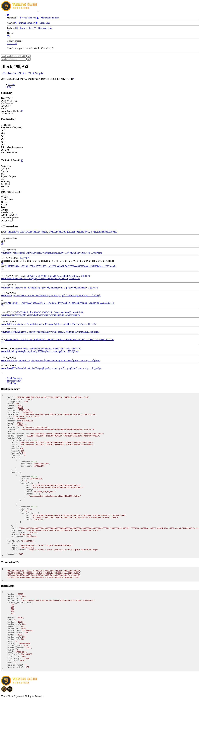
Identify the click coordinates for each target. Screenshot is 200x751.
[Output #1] (6, 258)
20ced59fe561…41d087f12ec (18, 339)
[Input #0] (6, 238)
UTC (9, 43)
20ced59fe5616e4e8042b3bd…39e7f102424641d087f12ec (87, 339)
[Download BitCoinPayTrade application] (4, 742)
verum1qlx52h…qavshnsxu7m (66, 278)
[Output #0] (6, 250)
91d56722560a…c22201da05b (19, 266)
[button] (8, 15)
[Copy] (73, 79)
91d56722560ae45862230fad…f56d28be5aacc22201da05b (89, 266)
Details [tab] (11, 84)
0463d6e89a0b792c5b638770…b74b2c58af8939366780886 (89, 232)
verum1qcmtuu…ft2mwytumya (65, 315)
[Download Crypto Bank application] (10, 742)
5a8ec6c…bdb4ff (53, 348)
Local (14, 43)
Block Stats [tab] (12, 383)
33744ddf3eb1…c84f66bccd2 (18, 303)
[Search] (28, 56)
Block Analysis (34, 73)
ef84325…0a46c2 (54, 312)
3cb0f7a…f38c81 (61, 276)
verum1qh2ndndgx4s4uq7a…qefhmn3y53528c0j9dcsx (26, 351)
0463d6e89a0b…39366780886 (19, 232)
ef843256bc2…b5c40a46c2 (30, 312)
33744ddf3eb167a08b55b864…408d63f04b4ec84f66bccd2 (87, 303)
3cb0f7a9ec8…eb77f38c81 (38, 276)
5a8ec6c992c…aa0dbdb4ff (30, 348)
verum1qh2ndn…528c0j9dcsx (65, 351)
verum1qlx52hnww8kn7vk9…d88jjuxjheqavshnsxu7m (26, 278)
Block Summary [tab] (14, 378)
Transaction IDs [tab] (14, 381)
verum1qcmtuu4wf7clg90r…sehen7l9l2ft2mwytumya (26, 315)
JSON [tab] (9, 87)
